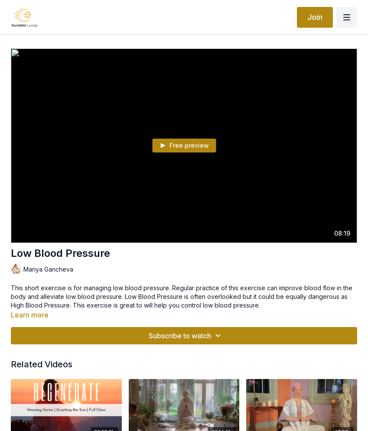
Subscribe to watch (186, 336)
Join (314, 17)
